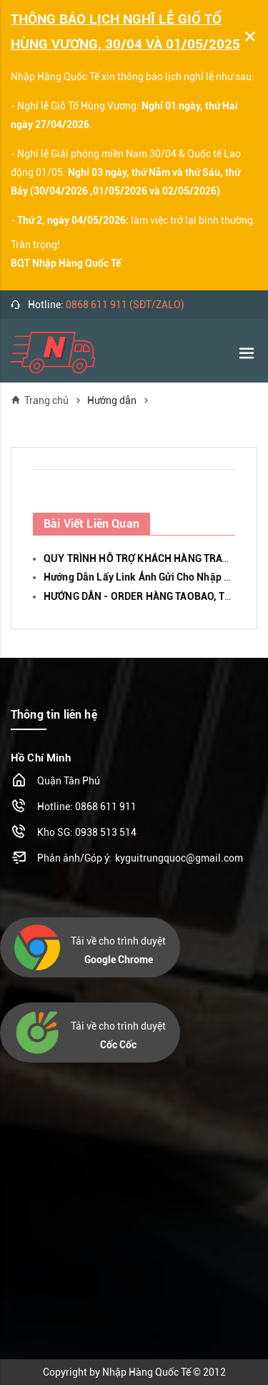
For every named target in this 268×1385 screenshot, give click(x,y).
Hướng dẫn (112, 400)
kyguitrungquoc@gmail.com (179, 858)
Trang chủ (40, 400)
